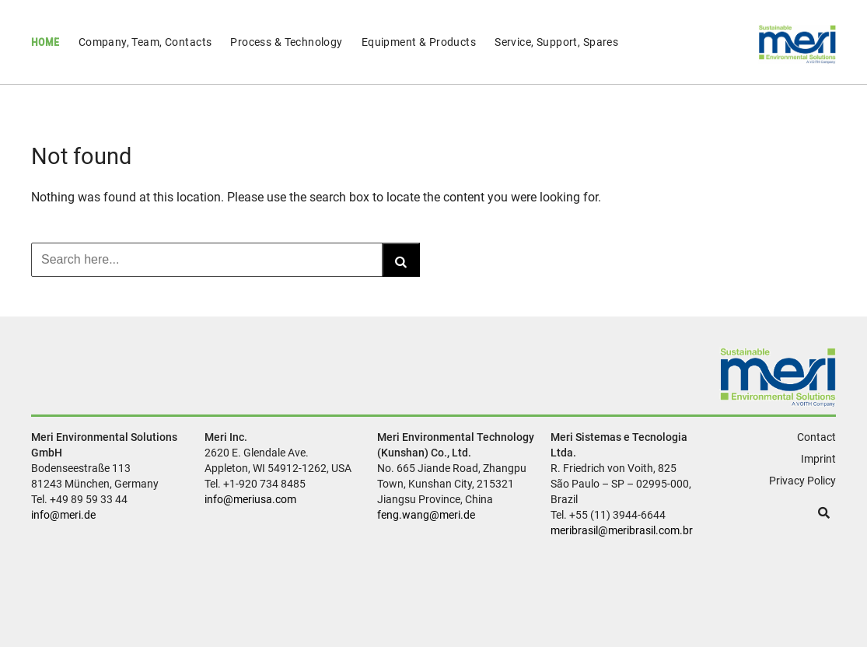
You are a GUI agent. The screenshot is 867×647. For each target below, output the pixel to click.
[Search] (401, 260)
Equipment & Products (419, 42)
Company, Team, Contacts (145, 42)
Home (45, 42)
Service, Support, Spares (556, 42)
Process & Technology (286, 42)
